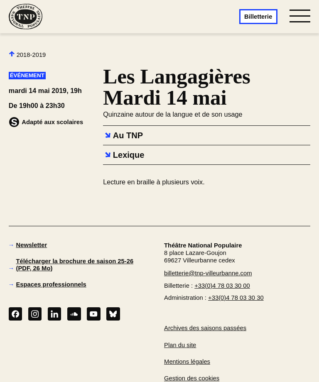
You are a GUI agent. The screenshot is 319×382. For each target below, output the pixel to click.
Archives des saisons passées (205, 328)
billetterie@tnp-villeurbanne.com (208, 273)
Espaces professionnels (51, 284)
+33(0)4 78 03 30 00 (222, 285)
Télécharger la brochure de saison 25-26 (75, 265)
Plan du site (180, 345)
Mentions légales (187, 361)
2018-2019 (27, 54)
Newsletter (31, 245)
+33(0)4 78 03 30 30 (236, 297)
